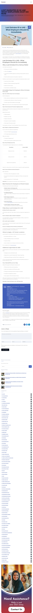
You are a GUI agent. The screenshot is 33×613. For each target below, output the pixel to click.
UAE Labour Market (5, 525)
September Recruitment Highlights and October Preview (14, 381)
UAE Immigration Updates (6, 514)
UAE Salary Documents (5, 538)
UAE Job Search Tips (5, 518)
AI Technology (4, 397)
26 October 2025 (7, 374)
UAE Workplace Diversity (6, 552)
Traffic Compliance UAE (6, 481)
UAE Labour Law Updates (6, 523)
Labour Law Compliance (6, 456)
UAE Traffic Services (5, 543)
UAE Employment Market (6, 494)
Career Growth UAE (5, 410)
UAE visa (9, 71)
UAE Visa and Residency (6, 547)
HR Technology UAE (5, 441)
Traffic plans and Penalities (6, 483)
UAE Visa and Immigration (6, 545)
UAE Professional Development (7, 532)
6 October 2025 (7, 378)
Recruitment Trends (5, 468)
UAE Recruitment (5, 534)
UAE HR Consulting (5, 503)
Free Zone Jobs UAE (5, 428)
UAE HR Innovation (5, 505)
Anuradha (4, 47)
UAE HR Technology (5, 510)
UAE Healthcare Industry (6, 499)
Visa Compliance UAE (5, 554)
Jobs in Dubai (4, 452)
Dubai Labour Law (5, 421)
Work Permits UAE (5, 558)
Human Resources (5, 445)
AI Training (4, 401)
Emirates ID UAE (4, 423)
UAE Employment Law (5, 492)
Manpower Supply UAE (5, 459)
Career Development (5, 408)
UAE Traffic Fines (4, 541)
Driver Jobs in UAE (5, 417)
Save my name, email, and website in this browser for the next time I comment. (14, 346)
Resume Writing (4, 474)
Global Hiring (4, 432)
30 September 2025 (8, 382)
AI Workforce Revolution (6, 403)
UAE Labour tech (4, 527)
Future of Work (4, 430)
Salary (3, 476)
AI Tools (3, 399)
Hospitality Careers (5, 434)
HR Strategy (4, 437)
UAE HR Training (4, 512)
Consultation (4, 412)
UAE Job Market (4, 516)
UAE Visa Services (5, 549)
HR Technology (4, 439)
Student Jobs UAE (5, 479)
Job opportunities (5, 448)
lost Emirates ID (18, 53)
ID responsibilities (10, 202)
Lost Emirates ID (8, 324)
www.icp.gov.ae (14, 131)
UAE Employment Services (6, 496)
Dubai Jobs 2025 (4, 419)
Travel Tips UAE (4, 485)
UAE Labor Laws (10, 47)
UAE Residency (4, 536)
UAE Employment (5, 490)
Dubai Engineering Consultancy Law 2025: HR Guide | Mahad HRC (15, 377)
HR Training (4, 443)
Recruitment (4, 465)
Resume (3, 470)
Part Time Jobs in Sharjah (6, 461)
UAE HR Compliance (5, 501)
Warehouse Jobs (4, 556)
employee (7, 312)
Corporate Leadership (5, 414)
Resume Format (4, 472)
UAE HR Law (4, 507)
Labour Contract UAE (5, 454)
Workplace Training (5, 561)
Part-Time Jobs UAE (5, 463)
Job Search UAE (4, 450)
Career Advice (4, 406)
